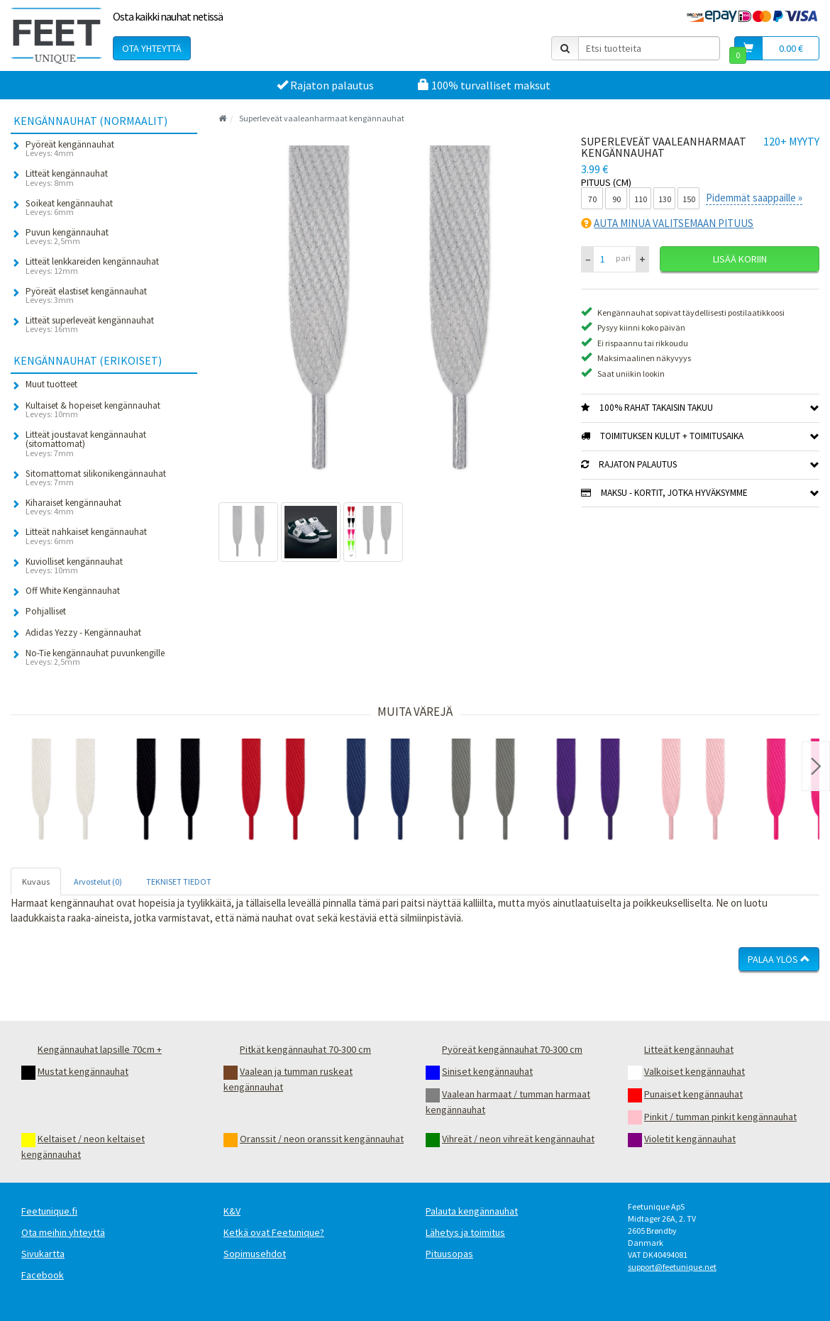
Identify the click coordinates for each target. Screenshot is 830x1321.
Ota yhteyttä (152, 48)
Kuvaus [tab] (36, 881)
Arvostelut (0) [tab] (98, 881)
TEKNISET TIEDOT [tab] (178, 881)
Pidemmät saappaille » (754, 197)
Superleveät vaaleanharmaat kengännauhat (321, 118)
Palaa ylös (779, 959)
